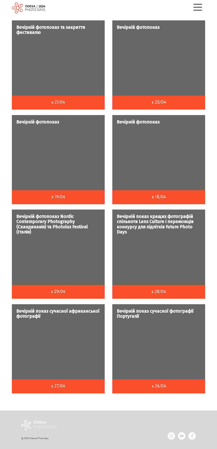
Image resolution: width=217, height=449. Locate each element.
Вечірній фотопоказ (138, 27)
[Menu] (197, 8)
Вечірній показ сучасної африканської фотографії (57, 313)
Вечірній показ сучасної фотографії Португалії (155, 313)
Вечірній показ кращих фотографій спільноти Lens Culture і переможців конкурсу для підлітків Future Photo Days (155, 224)
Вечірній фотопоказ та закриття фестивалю (50, 30)
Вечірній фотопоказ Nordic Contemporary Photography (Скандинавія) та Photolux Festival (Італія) (52, 224)
